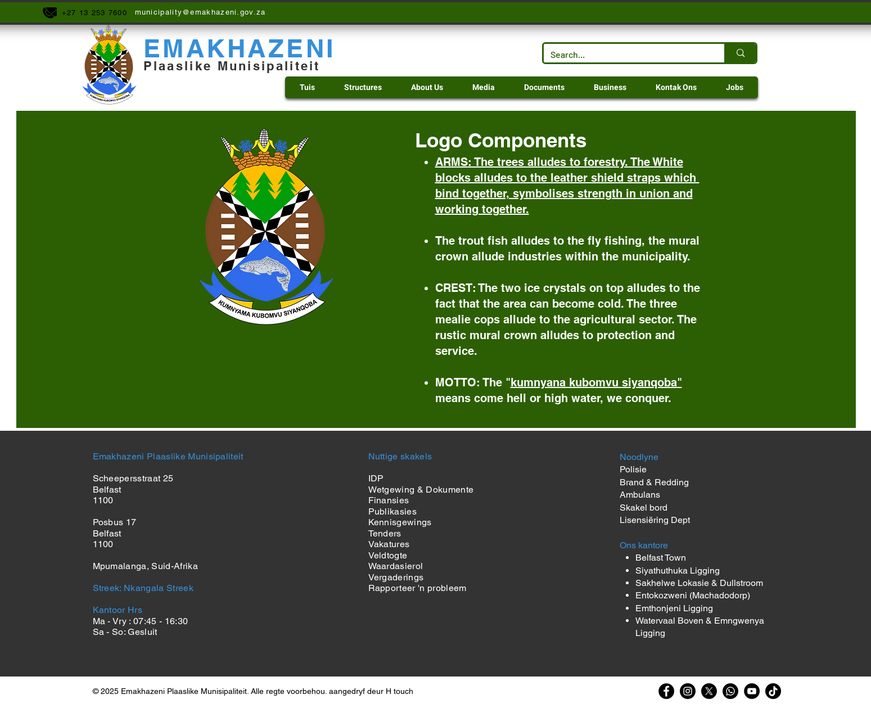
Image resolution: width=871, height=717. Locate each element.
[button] (363, 87)
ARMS (451, 162)
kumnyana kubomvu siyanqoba (594, 382)
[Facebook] (666, 691)
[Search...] (625, 54)
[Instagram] (688, 691)
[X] (709, 691)
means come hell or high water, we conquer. (553, 398)
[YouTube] (752, 691)
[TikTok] (773, 691)
